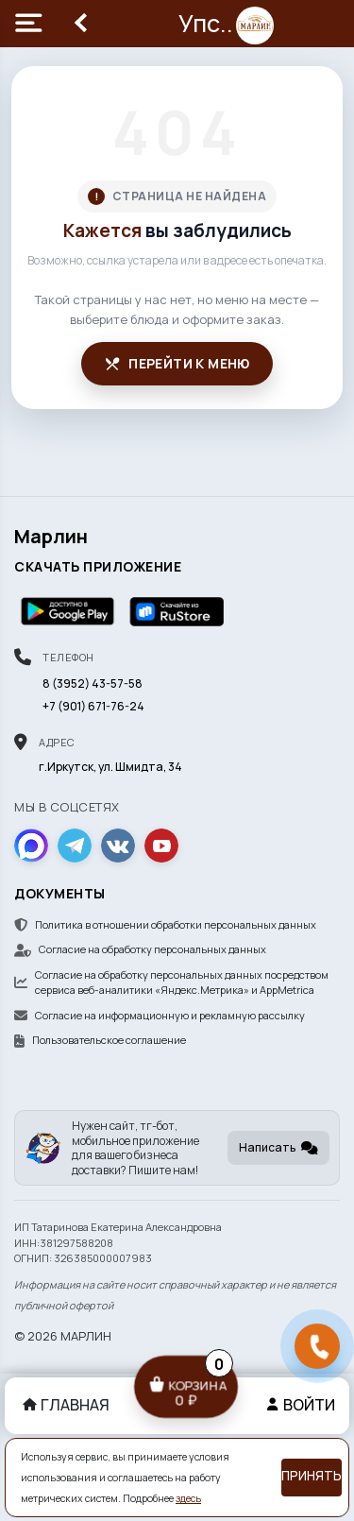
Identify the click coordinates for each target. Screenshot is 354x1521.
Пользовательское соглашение (100, 1040)
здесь (188, 1498)
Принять (311, 1475)
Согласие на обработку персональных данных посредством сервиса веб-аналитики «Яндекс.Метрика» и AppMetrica (171, 982)
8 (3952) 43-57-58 (92, 683)
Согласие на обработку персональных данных (140, 949)
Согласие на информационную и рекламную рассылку (159, 1015)
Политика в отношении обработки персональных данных (165, 924)
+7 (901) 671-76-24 (93, 706)
